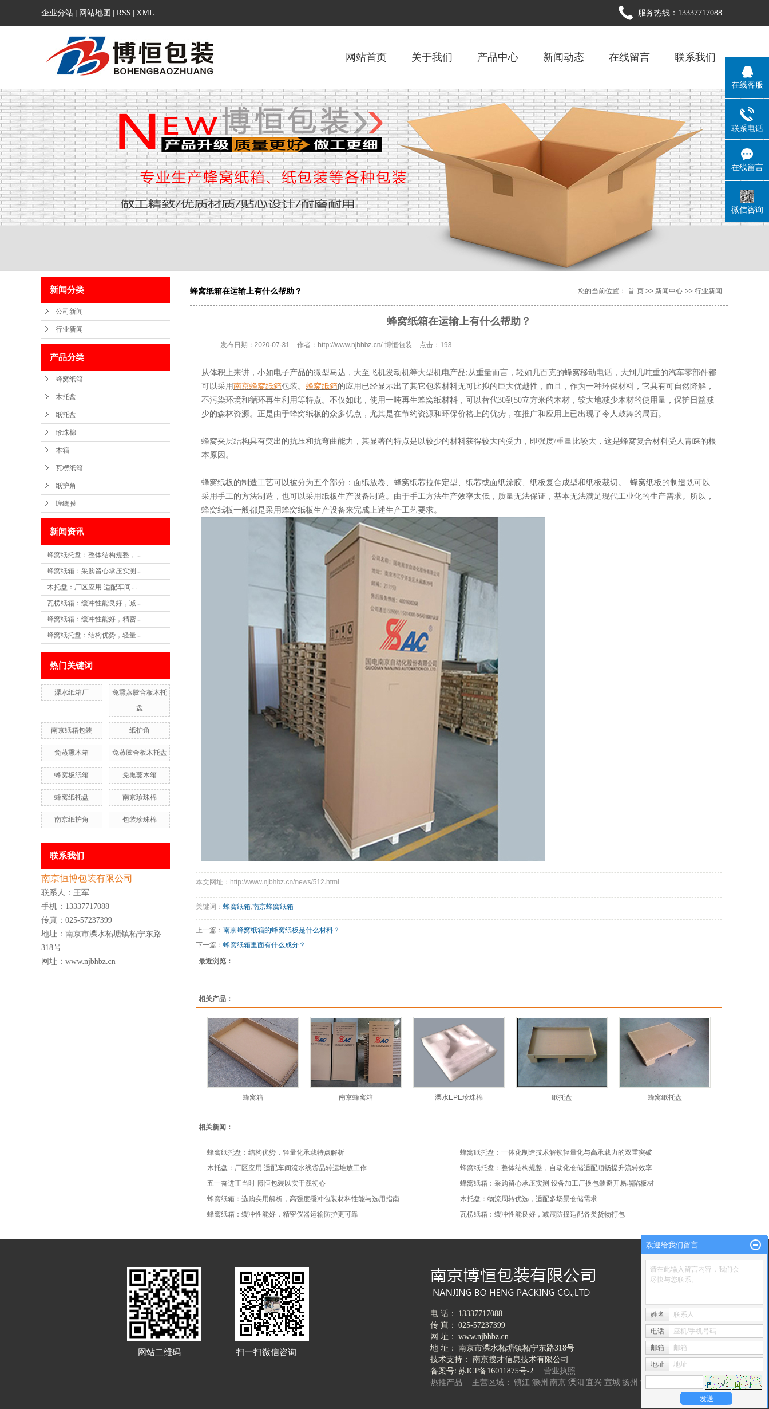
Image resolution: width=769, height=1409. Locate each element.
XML (145, 13)
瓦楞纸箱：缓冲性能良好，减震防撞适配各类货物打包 (542, 1214)
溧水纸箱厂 (71, 692)
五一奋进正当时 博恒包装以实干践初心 (266, 1183)
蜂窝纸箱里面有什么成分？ (264, 945)
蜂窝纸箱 (69, 379)
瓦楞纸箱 (69, 468)
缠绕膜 (66, 503)
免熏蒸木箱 (139, 775)
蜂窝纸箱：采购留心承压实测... (94, 571)
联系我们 (695, 57)
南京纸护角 (71, 820)
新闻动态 (563, 57)
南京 (558, 1382)
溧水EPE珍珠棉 (459, 1097)
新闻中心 (669, 291)
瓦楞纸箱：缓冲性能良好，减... (94, 603)
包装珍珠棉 (139, 820)
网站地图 (95, 13)
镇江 (522, 1382)
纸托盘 (66, 415)
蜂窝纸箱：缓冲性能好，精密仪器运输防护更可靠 (282, 1214)
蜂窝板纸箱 (71, 775)
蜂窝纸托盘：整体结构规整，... (94, 555)
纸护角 (66, 486)
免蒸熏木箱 (71, 753)
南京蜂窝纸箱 (273, 907)
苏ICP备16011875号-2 (495, 1371)
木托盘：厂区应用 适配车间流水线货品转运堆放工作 (287, 1168)
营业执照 (560, 1371)
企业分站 (57, 13)
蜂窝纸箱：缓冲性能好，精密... (94, 619)
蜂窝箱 (253, 1097)
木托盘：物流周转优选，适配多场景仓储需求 (528, 1199)
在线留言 (629, 57)
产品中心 (497, 57)
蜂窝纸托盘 (71, 797)
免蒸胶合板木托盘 (139, 753)
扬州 (630, 1382)
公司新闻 (69, 312)
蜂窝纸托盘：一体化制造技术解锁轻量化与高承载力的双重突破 (556, 1152)
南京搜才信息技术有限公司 (521, 1359)
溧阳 (576, 1382)
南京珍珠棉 (139, 797)
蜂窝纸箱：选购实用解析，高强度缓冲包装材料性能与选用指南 (303, 1199)
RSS (124, 13)
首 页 (635, 291)
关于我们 (432, 57)
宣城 (612, 1382)
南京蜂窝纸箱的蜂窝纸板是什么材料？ (281, 930)
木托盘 (66, 397)
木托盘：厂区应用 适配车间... (92, 587)
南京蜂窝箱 (356, 1097)
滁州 (540, 1382)
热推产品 (446, 1382)
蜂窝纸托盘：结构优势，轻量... (94, 635)
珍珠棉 (66, 432)
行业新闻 (69, 329)
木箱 (62, 450)
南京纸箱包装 (71, 730)
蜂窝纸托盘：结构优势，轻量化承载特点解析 (275, 1152)
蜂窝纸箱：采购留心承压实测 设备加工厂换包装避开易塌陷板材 (557, 1183)
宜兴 (594, 1382)
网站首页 (366, 57)
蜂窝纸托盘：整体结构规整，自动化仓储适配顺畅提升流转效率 (556, 1168)
